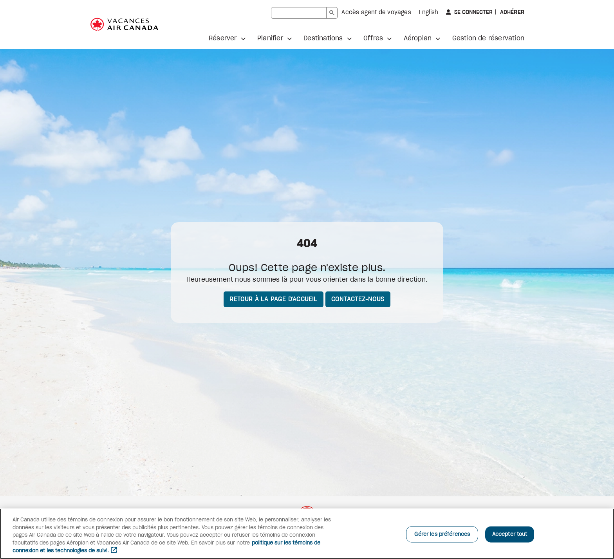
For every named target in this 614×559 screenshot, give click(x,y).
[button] (227, 38)
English (428, 12)
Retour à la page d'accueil (273, 299)
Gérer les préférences (442, 534)
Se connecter (473, 12)
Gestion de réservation (488, 38)
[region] (307, 533)
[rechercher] (298, 12)
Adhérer (511, 12)
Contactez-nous (358, 299)
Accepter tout (509, 534)
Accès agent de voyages (376, 12)
